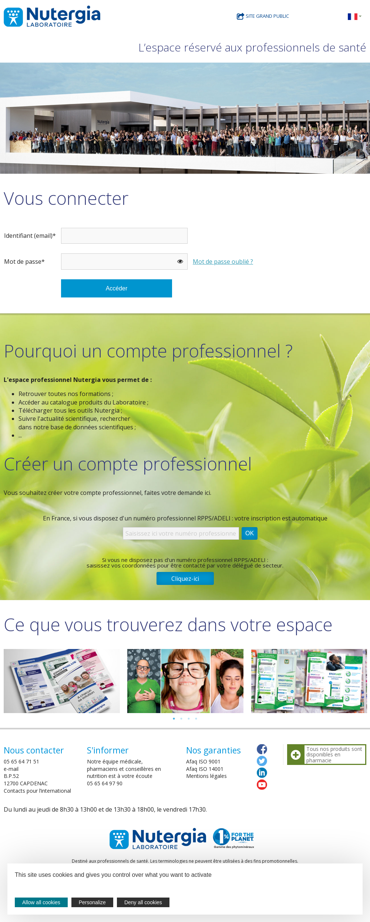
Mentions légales (206, 775)
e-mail (11, 768)
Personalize (92, 902)
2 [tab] (181, 718)
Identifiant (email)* (30, 236)
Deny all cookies (143, 902)
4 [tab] (196, 718)
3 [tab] (188, 718)
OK (249, 533)
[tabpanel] (62, 681)
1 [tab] (174, 718)
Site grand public (263, 16)
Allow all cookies (41, 902)
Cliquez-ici (185, 579)
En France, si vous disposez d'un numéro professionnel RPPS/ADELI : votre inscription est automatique (185, 518)
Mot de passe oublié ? (223, 261)
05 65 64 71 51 (21, 761)
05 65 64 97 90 (104, 783)
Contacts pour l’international (37, 790)
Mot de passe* (24, 261)
